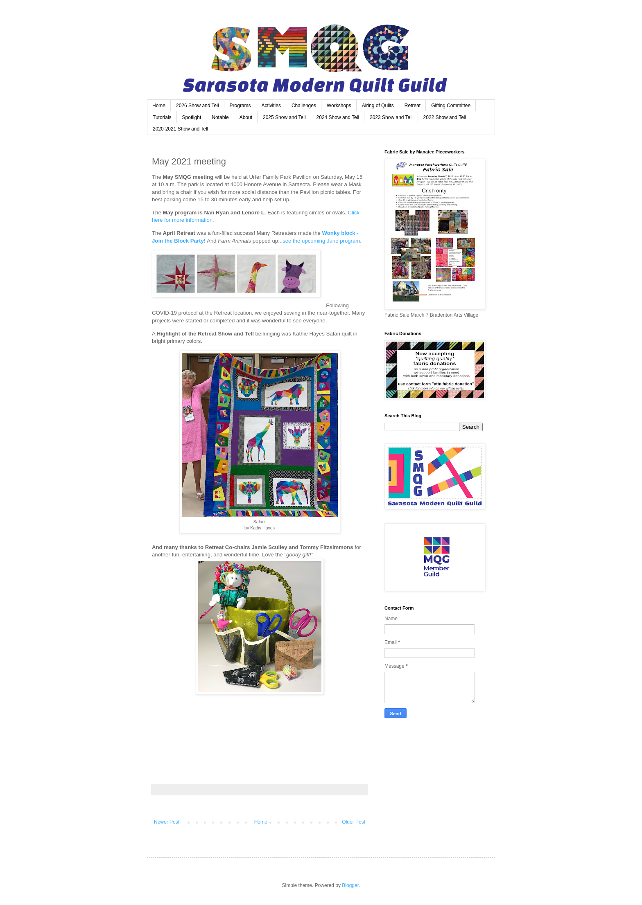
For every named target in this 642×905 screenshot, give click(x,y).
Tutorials (162, 117)
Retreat (412, 105)
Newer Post (166, 822)
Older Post (353, 822)
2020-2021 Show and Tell (180, 129)
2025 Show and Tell (284, 117)
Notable (220, 117)
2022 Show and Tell (444, 117)
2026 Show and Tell (197, 105)
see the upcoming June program (321, 241)
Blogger (350, 885)
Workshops (339, 105)
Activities (271, 105)
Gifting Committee (450, 105)
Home (158, 105)
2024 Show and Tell (337, 117)
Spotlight (191, 117)
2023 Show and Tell (391, 117)
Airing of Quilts (378, 105)
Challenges (304, 105)
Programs (240, 105)
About (246, 117)
